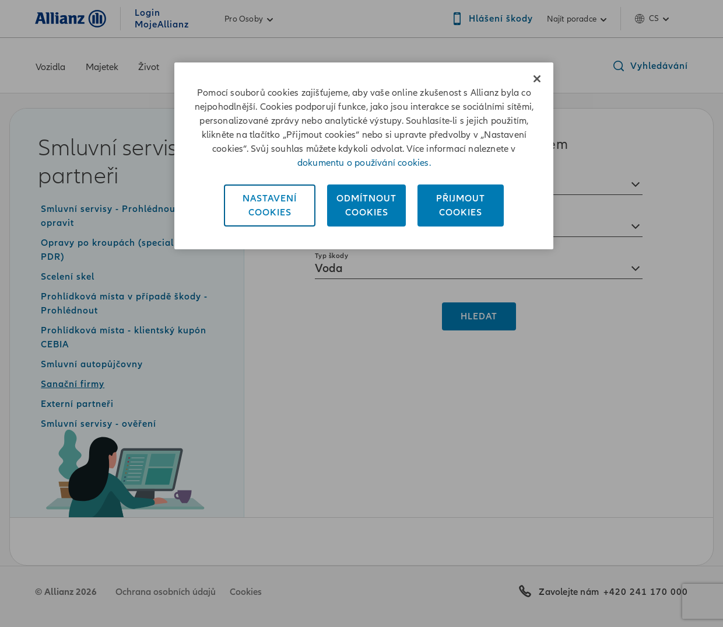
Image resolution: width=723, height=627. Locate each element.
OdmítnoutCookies (366, 205)
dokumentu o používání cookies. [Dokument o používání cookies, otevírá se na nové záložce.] (364, 163)
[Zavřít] (537, 79)
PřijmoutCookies (460, 205)
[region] (363, 155)
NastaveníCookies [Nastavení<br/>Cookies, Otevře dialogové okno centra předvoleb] (270, 205)
